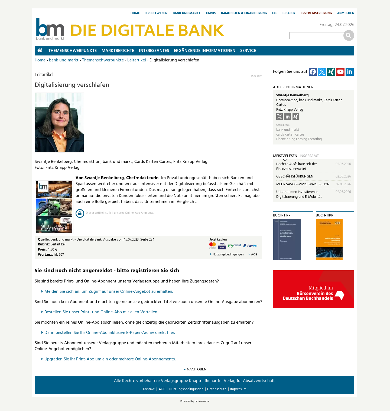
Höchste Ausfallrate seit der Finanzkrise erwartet (296, 166)
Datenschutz (216, 389)
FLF (274, 13)
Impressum (238, 389)
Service (248, 50)
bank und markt (64, 60)
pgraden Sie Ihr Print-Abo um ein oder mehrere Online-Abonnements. (111, 359)
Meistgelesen (285, 156)
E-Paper (288, 13)
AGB (254, 254)
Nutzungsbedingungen (228, 254)
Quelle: (44, 239)
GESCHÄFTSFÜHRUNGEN (294, 176)
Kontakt (149, 389)
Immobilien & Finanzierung (244, 13)
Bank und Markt (186, 13)
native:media (202, 401)
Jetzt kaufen (218, 239)
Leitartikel (136, 60)
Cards (211, 13)
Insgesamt (309, 156)
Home (135, 13)
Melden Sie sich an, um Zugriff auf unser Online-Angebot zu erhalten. (108, 291)
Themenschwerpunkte (103, 60)
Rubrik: (44, 244)
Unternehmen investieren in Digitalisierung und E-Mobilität (299, 194)
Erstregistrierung (316, 13)
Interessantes (154, 50)
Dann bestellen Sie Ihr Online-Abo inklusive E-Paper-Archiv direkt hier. (109, 332)
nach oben (196, 369)
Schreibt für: (283, 125)
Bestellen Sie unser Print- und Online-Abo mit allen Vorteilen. (101, 312)
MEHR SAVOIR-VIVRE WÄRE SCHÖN (303, 184)
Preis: (42, 249)
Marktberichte (118, 50)
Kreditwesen (156, 13)
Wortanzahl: (48, 255)
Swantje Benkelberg (292, 95)
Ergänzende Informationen (204, 50)
